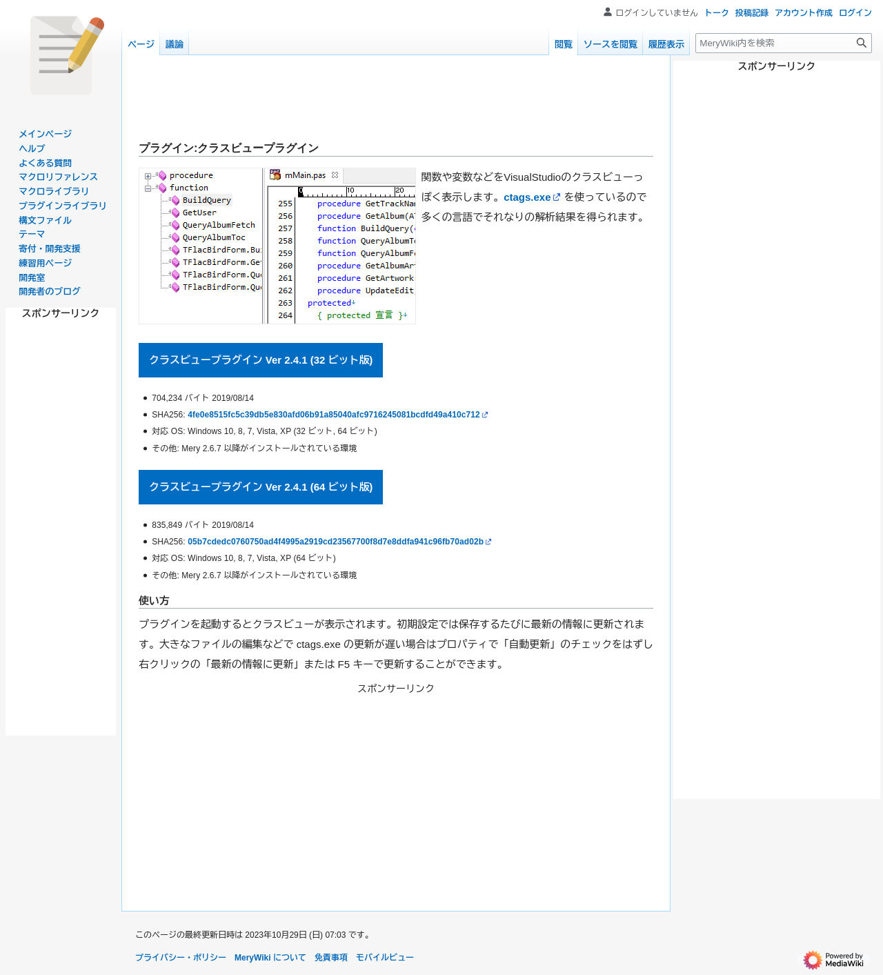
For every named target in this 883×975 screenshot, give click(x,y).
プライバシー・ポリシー (180, 958)
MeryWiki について (270, 958)
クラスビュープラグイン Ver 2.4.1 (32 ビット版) (261, 360)
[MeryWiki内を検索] (783, 43)
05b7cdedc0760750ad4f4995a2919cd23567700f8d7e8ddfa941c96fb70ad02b (336, 541)
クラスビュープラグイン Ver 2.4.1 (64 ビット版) (261, 487)
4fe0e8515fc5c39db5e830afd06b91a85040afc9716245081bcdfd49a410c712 (334, 415)
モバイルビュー (385, 958)
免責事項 (331, 958)
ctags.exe (527, 197)
